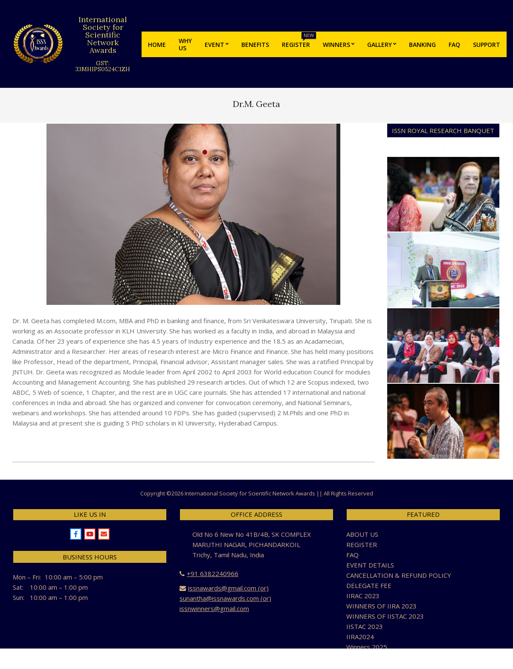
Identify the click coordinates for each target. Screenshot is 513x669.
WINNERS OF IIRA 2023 (381, 606)
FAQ (352, 554)
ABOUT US (362, 534)
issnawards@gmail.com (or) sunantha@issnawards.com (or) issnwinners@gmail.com (225, 598)
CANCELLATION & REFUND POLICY (398, 575)
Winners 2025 (366, 647)
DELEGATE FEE (368, 585)
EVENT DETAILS (370, 565)
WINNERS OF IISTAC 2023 (385, 616)
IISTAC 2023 (364, 626)
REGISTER (361, 544)
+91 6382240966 (212, 573)
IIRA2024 (360, 636)
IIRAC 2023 (363, 595)
